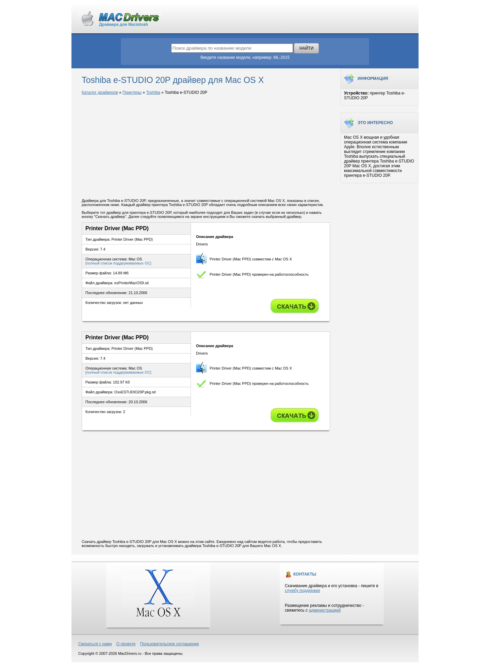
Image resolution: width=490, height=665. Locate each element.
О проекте (126, 644)
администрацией (325, 610)
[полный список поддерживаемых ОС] (118, 263)
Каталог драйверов (100, 92)
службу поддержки (302, 590)
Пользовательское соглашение (169, 644)
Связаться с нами (95, 644)
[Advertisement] (206, 147)
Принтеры (132, 92)
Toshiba (153, 92)
